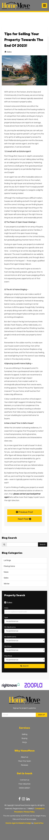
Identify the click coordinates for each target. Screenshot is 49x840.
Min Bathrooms (10, 637)
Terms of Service (26, 819)
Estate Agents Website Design (18, 823)
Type (6, 617)
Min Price (7, 646)
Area (6, 608)
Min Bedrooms (10, 627)
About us (24, 757)
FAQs (24, 742)
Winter (6, 584)
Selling (24, 734)
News (6, 572)
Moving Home (9, 566)
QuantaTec (38, 823)
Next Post (24, 519)
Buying (24, 738)
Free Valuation (25, 784)
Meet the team (24, 761)
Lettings (7, 560)
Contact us (24, 780)
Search (43, 544)
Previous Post (24, 512)
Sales (9, 52)
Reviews (24, 765)
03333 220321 (24, 788)
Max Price (8, 656)
